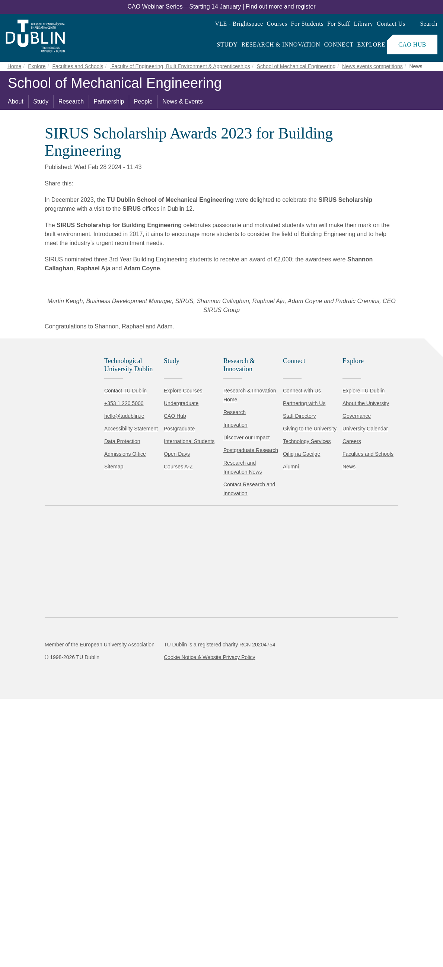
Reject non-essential (101, 939)
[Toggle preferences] (161, 939)
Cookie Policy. (156, 915)
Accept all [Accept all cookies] (39, 939)
